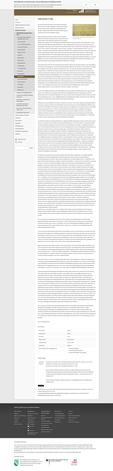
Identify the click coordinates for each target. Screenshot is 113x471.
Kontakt (47, 391)
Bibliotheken (58, 422)
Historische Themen (20, 30)
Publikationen (31, 422)
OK (86, 4)
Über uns (17, 22)
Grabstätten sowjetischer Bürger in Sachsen (24, 96)
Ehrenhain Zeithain (45, 421)
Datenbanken (18, 120)
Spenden (17, 134)
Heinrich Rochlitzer (22, 79)
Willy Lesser (21, 90)
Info (95, 4)
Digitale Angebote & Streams (22, 25)
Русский (18, 142)
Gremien (16, 419)
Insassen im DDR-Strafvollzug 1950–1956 (23, 109)
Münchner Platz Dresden (47, 429)
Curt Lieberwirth (22, 68)
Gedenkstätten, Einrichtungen (45, 412)
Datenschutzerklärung (73, 422)
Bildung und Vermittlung (20, 415)
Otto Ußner (20, 87)
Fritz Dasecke (21, 74)
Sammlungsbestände (60, 415)
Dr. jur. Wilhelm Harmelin (24, 44)
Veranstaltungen (19, 128)
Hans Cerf (20, 71)
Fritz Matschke (21, 49)
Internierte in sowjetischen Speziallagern (23, 100)
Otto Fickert (21, 60)
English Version (20, 139)
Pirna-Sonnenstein (45, 431)
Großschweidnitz (45, 427)
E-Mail (82, 389)
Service (70, 411)
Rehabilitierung (19, 126)
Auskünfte (17, 118)
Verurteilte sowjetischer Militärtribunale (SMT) (22, 104)
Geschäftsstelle (45, 425)
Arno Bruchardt (21, 41)
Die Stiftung (17, 411)
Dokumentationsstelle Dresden (46, 418)
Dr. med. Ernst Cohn (22, 47)
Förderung (16, 417)
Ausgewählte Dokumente (22, 112)
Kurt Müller (20, 84)
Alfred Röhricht (21, 63)
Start (16, 19)
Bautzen (43, 415)
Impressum (71, 419)
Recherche (58, 411)
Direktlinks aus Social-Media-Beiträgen (33, 433)
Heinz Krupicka (21, 82)
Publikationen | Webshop (21, 131)
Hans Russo (20, 76)
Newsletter (30, 415)
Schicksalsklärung (59, 413)
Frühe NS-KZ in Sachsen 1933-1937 (24, 34)
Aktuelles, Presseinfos (33, 413)
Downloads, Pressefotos (74, 415)
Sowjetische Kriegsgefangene (24, 92)
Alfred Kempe (21, 66)
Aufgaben (16, 413)
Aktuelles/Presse (19, 27)
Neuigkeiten (31, 411)
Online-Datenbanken (60, 417)
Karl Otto (20, 55)
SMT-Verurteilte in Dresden (22, 115)
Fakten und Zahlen (72, 417)
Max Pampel (21, 57)
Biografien (18, 123)
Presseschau (31, 419)
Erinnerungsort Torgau (46, 423)
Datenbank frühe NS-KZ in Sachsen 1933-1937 (24, 38)
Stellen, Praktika (18, 424)
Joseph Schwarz (22, 52)
